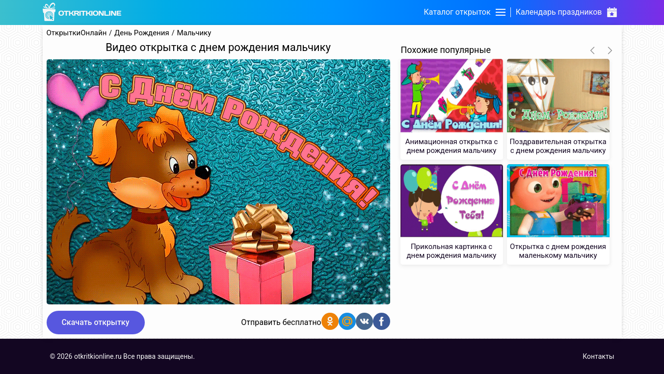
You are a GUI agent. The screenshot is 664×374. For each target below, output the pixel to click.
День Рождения (141, 33)
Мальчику (194, 33)
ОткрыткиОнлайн (77, 33)
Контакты (598, 356)
